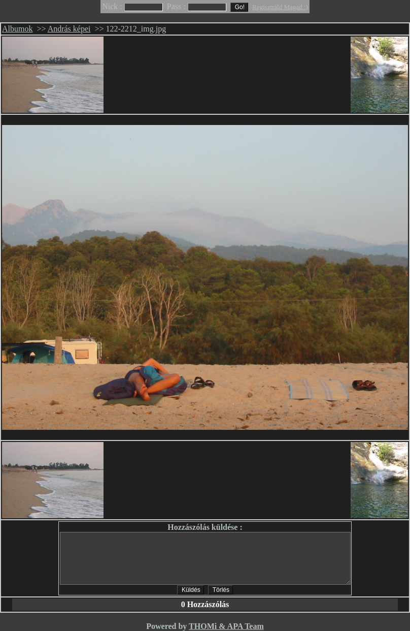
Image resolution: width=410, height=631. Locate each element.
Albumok (17, 28)
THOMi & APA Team (226, 626)
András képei (69, 28)
